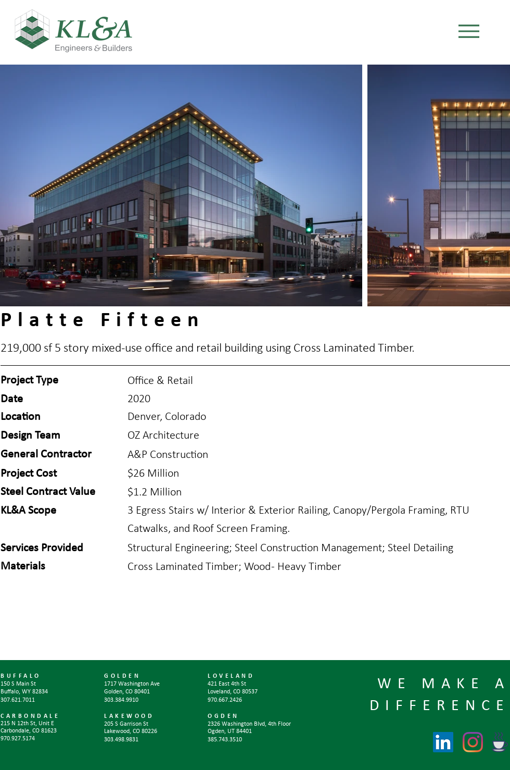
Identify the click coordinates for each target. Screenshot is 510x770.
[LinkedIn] (443, 742)
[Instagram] (473, 742)
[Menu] (468, 31)
